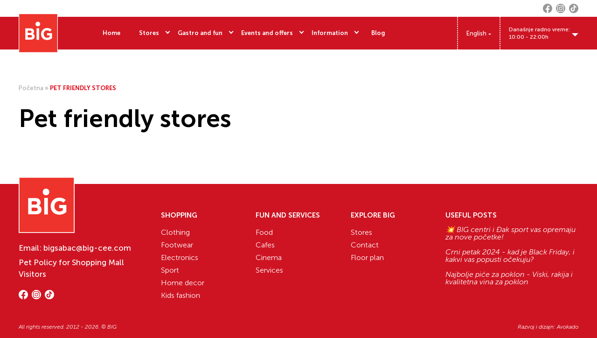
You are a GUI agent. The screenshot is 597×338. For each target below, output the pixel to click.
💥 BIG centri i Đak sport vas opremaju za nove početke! (510, 233)
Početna (31, 88)
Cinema (269, 257)
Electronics (179, 257)
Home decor (182, 282)
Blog (378, 32)
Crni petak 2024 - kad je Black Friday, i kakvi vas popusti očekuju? (510, 255)
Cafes (265, 244)
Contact (365, 244)
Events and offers (267, 32)
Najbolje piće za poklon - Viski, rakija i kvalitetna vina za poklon (509, 278)
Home (111, 32)
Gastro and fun (200, 32)
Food (264, 232)
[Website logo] (38, 33)
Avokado (567, 327)
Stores (149, 32)
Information (330, 32)
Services (269, 270)
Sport (170, 270)
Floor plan (367, 257)
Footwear (177, 244)
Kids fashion (180, 295)
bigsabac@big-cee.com (87, 248)
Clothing (175, 232)
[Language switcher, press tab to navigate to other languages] (478, 33)
